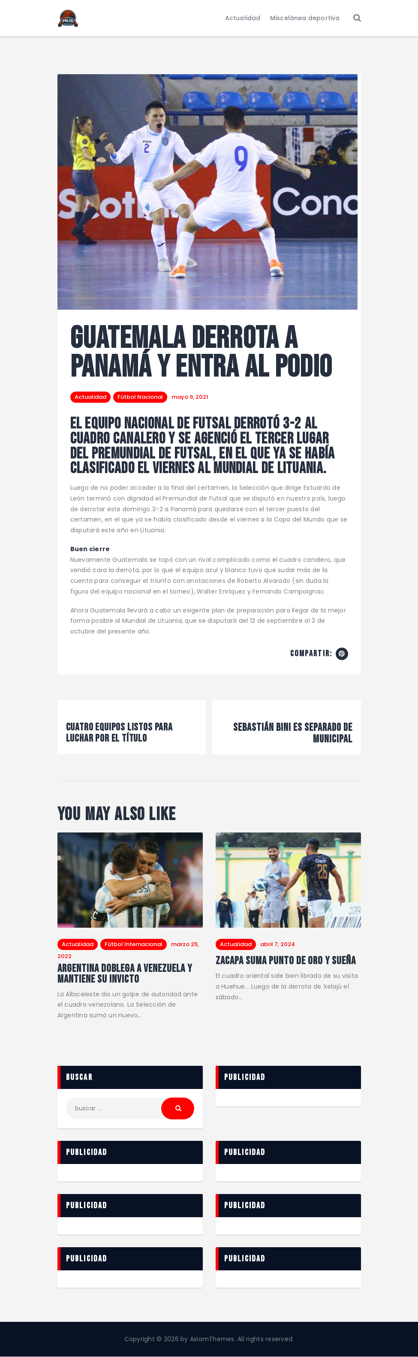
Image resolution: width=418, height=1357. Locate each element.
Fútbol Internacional (133, 944)
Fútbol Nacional (140, 397)
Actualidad (90, 397)
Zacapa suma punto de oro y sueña (287, 961)
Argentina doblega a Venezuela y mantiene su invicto (126, 974)
